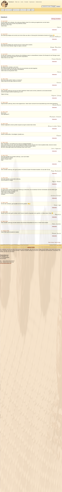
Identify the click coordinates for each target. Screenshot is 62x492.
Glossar (29, 9)
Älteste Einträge (57, 242)
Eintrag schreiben (56, 18)
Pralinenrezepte (8, 9)
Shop (32, 9)
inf (0, 263)
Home (2, 9)
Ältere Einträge (51, 242)
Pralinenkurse (16, 9)
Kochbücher (23, 9)
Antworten (54, 29)
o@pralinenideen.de (6, 263)
